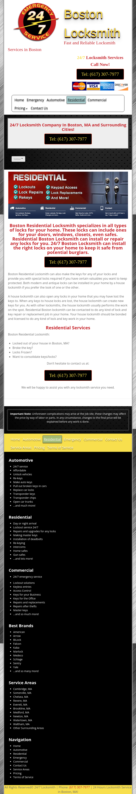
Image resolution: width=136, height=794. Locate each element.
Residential (76, 100)
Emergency (35, 100)
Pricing (20, 108)
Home (19, 100)
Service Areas (21, 447)
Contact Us (39, 108)
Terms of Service (60, 447)
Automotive (56, 100)
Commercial (97, 100)
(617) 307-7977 (79, 787)
